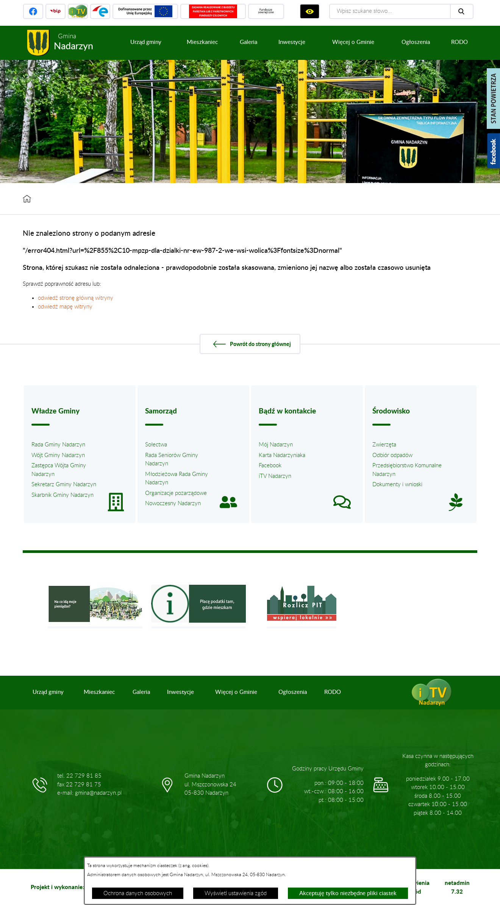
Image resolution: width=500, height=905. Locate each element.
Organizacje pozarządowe (176, 493)
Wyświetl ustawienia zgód (236, 893)
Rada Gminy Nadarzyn (58, 445)
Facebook (270, 465)
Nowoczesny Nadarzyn (173, 503)
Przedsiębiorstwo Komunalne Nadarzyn (407, 470)
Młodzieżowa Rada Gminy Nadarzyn (176, 478)
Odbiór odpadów (392, 455)
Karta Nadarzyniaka (282, 455)
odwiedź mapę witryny (65, 307)
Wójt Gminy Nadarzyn (58, 455)
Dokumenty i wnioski (397, 484)
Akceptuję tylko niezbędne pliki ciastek (348, 893)
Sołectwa (156, 445)
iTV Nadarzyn (275, 476)
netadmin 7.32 (457, 887)
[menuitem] (146, 42)
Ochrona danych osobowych (137, 893)
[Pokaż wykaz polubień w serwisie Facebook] (493, 151)
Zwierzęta (384, 445)
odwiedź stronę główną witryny (75, 298)
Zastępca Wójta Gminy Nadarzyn (58, 470)
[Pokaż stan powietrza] (493, 98)
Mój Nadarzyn (276, 445)
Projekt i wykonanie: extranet (69, 886)
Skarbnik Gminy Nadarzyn (62, 495)
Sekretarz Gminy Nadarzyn (63, 484)
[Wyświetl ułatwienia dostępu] (310, 11)
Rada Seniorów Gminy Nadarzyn (171, 459)
